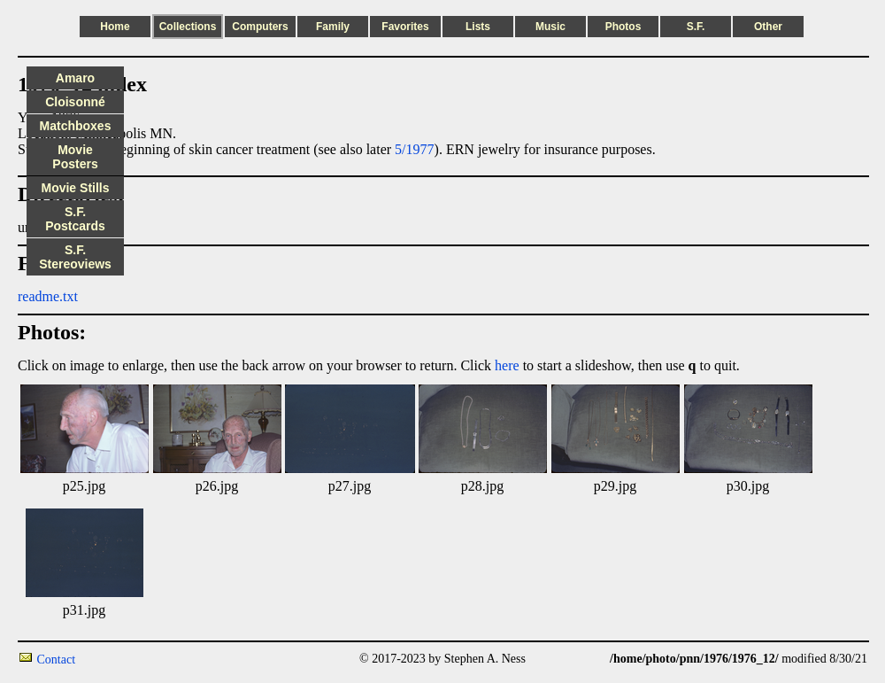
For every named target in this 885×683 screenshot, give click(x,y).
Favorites (404, 26)
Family (333, 26)
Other (768, 26)
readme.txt (48, 296)
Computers (260, 26)
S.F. (696, 26)
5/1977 (414, 149)
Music (550, 26)
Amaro (75, 78)
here (507, 365)
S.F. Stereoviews (75, 257)
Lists (478, 26)
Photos (623, 26)
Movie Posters (74, 157)
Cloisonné (75, 102)
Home (114, 26)
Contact (56, 659)
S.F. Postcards (75, 219)
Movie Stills (75, 188)
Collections (188, 26)
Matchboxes (76, 126)
